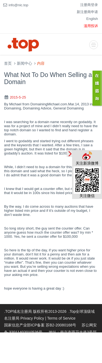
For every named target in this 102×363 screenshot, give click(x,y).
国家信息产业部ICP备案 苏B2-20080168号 (40, 325)
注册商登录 (89, 5)
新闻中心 (24, 63)
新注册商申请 (87, 12)
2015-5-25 (18, 97)
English (92, 19)
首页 (8, 63)
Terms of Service (61, 318)
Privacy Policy (32, 318)
